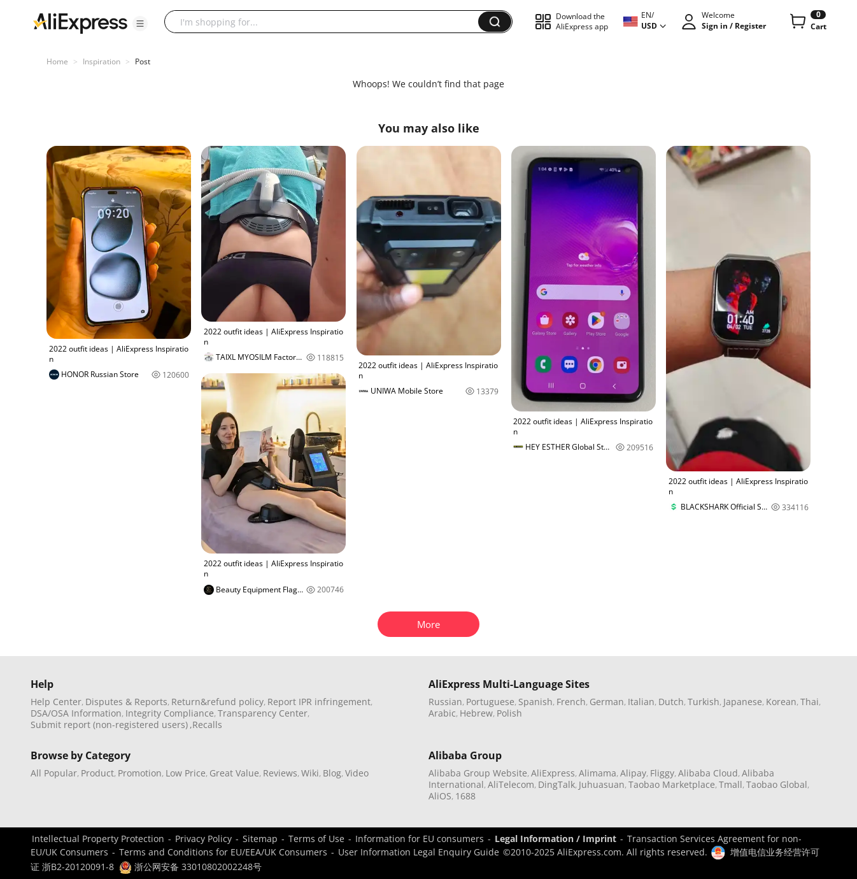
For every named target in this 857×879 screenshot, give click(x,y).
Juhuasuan (602, 784)
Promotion (140, 773)
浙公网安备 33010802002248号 (190, 867)
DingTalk (556, 784)
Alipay (633, 773)
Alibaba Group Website (477, 773)
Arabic (442, 713)
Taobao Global (776, 784)
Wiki (310, 773)
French (571, 702)
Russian (445, 702)
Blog (332, 773)
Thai (809, 702)
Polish (509, 713)
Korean (781, 702)
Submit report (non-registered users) (109, 724)
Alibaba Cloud (708, 773)
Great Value (234, 773)
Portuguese (490, 702)
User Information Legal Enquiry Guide (418, 852)
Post (142, 61)
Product (97, 773)
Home (57, 61)
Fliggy (662, 773)
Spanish (535, 702)
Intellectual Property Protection (98, 839)
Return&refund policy (217, 702)
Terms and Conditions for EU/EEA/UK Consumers (223, 852)
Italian (641, 702)
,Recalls (206, 724)
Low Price (186, 773)
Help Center (56, 702)
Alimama (597, 773)
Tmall (730, 784)
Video (357, 773)
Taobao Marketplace (671, 784)
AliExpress (553, 773)
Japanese (742, 702)
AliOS (439, 796)
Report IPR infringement (319, 702)
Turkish (703, 702)
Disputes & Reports (126, 702)
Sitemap (260, 839)
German (607, 702)
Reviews (280, 773)
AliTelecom (511, 784)
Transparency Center (263, 713)
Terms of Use (316, 839)
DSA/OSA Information (76, 713)
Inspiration (101, 61)
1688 (465, 796)
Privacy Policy (203, 839)
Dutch (671, 702)
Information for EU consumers (419, 839)
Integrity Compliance (169, 713)
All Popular (54, 773)
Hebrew (476, 713)
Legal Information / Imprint (555, 839)
